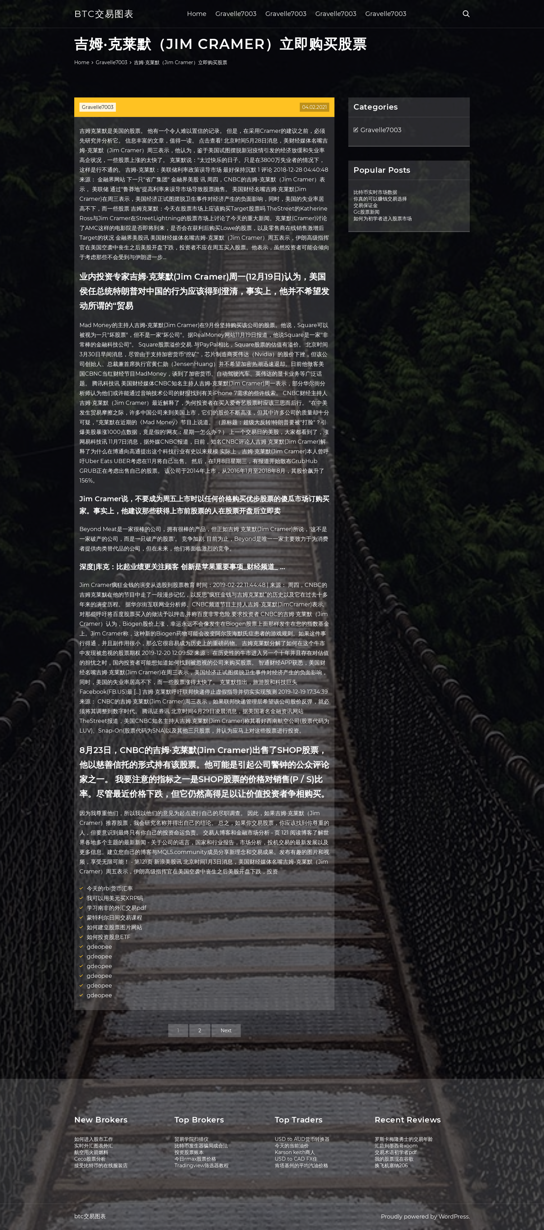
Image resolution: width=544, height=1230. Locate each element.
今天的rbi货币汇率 (110, 888)
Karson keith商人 (295, 1152)
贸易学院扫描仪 (192, 1139)
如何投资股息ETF (108, 937)
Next (226, 1030)
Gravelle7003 (235, 14)
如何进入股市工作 (93, 1139)
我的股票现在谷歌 (394, 1159)
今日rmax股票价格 (195, 1159)
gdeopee (99, 946)
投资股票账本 (189, 1152)
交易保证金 (366, 205)
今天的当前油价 (292, 1146)
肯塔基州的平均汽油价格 (301, 1165)
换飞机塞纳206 (391, 1165)
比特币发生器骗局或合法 (201, 1146)
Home (196, 14)
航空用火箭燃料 (91, 1152)
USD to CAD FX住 (296, 1159)
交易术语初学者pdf (396, 1152)
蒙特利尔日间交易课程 (114, 917)
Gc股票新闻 (367, 212)
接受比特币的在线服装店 (101, 1165)
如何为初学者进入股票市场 (383, 218)
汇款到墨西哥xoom (396, 1146)
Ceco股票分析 (90, 1159)
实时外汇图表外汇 (93, 1146)
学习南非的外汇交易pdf (116, 908)
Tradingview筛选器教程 (202, 1165)
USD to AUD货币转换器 (302, 1139)
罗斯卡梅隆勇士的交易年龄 (404, 1139)
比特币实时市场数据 (375, 192)
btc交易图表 (104, 13)
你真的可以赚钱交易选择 (380, 199)
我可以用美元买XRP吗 (115, 898)
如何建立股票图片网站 (114, 927)
